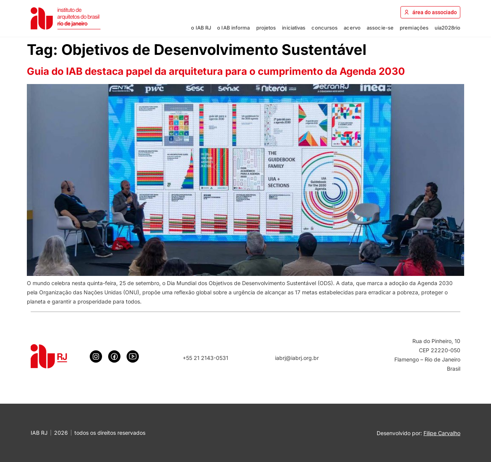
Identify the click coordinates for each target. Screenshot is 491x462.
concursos (324, 28)
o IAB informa (233, 28)
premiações (414, 28)
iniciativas (293, 28)
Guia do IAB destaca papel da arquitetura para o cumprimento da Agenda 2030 (216, 71)
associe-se (380, 28)
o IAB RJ (201, 28)
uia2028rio (447, 28)
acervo (352, 28)
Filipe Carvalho (441, 433)
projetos (266, 28)
